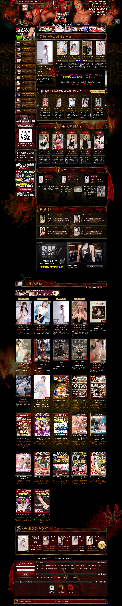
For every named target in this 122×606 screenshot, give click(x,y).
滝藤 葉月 (63, 546)
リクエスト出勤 (98, 324)
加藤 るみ (84, 108)
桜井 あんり (86, 57)
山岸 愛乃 (92, 546)
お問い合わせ (52, 577)
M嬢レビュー (96, 565)
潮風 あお (61, 57)
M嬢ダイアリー (86, 565)
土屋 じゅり (74, 57)
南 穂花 (100, 57)
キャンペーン (66, 565)
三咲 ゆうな (57, 151)
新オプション (79, 361)
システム (58, 565)
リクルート (75, 577)
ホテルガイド (64, 568)
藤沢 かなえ (84, 151)
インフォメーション (64, 577)
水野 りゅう (48, 546)
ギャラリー (41, 568)
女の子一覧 (76, 565)
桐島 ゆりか (41, 71)
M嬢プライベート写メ (76, 568)
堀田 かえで (97, 364)
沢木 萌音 (71, 151)
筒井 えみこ (98, 151)
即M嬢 (86, 568)
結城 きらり (22, 364)
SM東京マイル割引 (52, 568)
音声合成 (61, 362)
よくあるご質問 (42, 577)
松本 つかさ (41, 400)
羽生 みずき (97, 108)
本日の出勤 (41, 565)
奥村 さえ (43, 151)
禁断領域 (42, 364)
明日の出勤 (50, 565)
